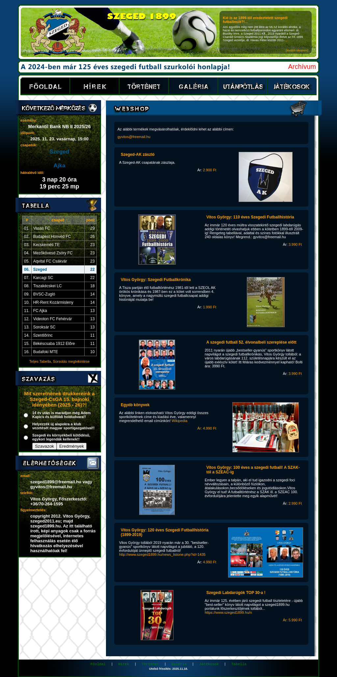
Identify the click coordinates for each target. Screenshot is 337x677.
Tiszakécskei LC (47, 286)
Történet (150, 664)
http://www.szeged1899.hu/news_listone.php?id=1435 (162, 554)
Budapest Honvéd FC (52, 236)
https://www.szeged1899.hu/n (228, 612)
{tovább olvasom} (297, 50)
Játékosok (209, 664)
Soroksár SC (44, 327)
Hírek (123, 664)
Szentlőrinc (43, 335)
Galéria (179, 664)
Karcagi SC (43, 277)
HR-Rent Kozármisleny (53, 302)
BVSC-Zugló (44, 294)
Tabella (238, 664)
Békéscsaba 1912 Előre (54, 343)
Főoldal (98, 664)
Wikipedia (180, 421)
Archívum (302, 66)
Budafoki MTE (45, 352)
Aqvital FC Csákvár (50, 261)
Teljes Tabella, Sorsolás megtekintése (59, 361)
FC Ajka (40, 310)
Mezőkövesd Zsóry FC (53, 253)
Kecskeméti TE (46, 244)
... (286, 40)
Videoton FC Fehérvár (52, 319)
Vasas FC (41, 228)
